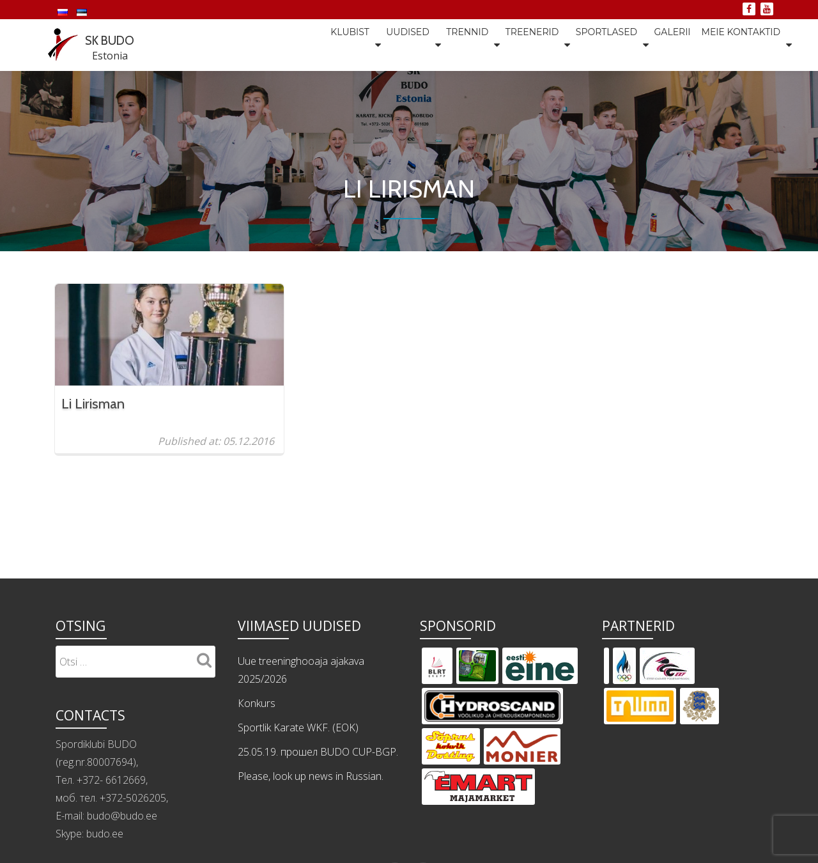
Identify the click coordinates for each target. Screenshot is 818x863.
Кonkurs (256, 805)
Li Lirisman (93, 403)
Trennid (437, 44)
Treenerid (508, 44)
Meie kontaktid (741, 44)
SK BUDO (117, 38)
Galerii (660, 44)
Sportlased (588, 44)
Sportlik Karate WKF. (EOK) (298, 830)
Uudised (371, 44)
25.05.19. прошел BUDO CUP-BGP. (318, 854)
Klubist (307, 44)
